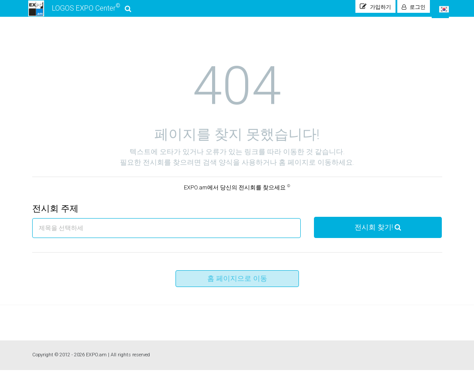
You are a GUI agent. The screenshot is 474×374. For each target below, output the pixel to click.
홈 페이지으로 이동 (237, 282)
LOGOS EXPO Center (79, 10)
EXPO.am (96, 359)
